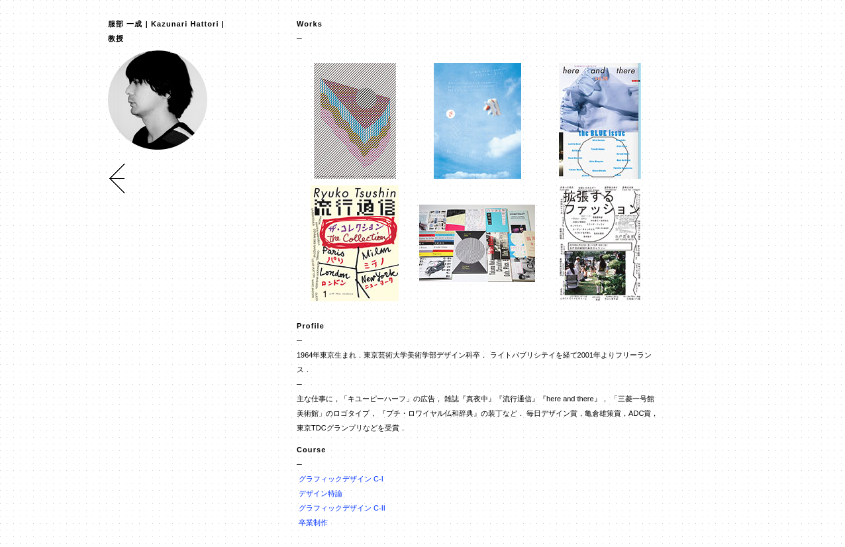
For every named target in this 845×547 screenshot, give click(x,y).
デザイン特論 (320, 493)
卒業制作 (313, 522)
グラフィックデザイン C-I (341, 479)
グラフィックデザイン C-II (342, 508)
